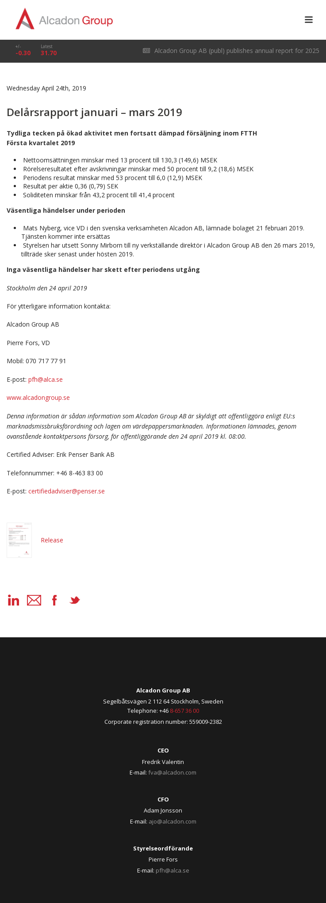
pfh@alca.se (172, 870)
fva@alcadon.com (172, 772)
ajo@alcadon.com (172, 821)
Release (35, 540)
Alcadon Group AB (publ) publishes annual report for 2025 (231, 50)
